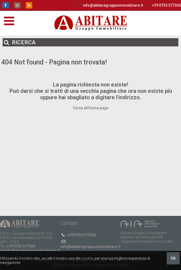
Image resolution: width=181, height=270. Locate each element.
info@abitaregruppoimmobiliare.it (110, 5)
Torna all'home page (90, 108)
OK (173, 258)
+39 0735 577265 (163, 5)
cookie (87, 258)
